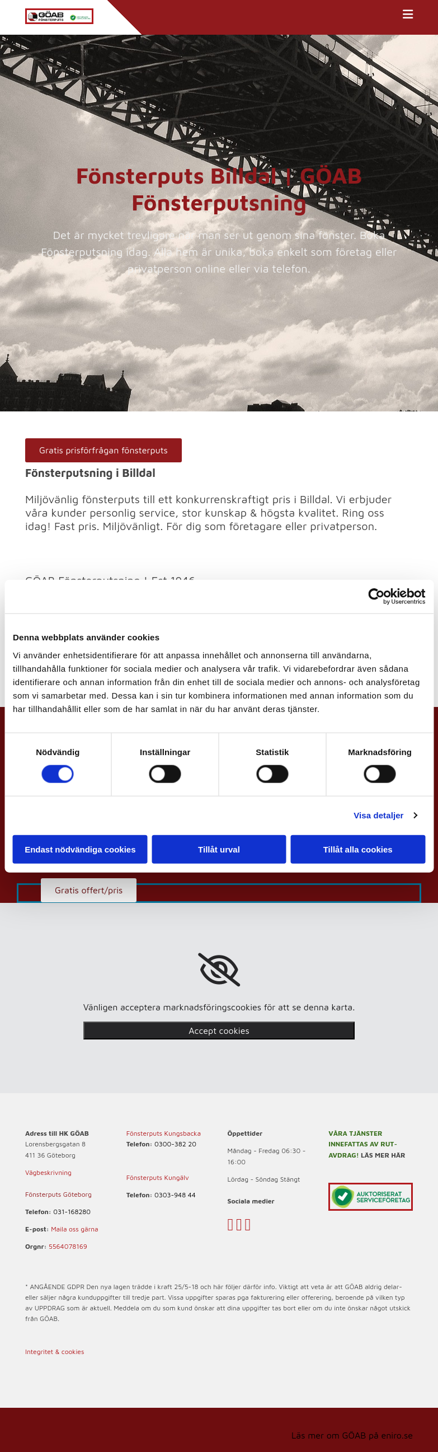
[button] (103, 450)
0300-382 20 (175, 1144)
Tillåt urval (219, 849)
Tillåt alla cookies (358, 849)
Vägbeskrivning (48, 1172)
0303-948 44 (175, 1195)
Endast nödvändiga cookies (80, 849)
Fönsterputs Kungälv (157, 1177)
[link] (219, 970)
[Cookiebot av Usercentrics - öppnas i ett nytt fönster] (376, 596)
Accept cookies (219, 1030)
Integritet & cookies (54, 1351)
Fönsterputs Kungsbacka (163, 1133)
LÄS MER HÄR (383, 1155)
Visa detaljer (378, 815)
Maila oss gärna (74, 1229)
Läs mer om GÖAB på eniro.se (352, 1435)
